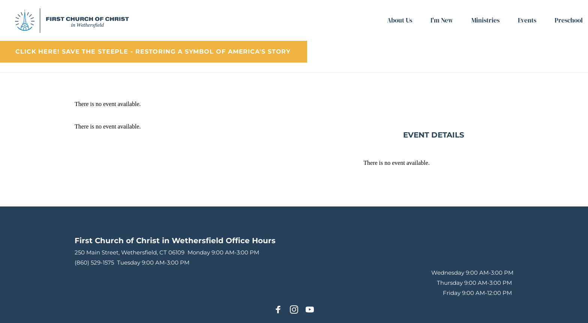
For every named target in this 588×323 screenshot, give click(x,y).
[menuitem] (399, 20)
